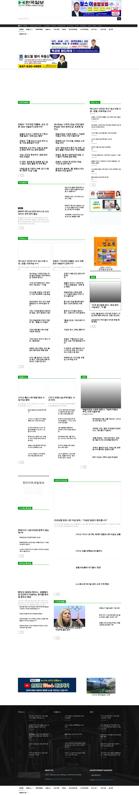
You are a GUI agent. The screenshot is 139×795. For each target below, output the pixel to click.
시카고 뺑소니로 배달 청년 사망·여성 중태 (103, 133)
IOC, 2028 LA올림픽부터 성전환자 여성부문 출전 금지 (69, 629)
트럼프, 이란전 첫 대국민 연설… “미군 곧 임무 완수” (68, 163)
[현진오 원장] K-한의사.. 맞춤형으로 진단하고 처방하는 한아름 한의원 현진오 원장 (33, 594)
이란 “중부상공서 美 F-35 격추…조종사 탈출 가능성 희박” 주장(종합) (70, 149)
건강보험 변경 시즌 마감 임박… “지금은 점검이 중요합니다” (80, 520)
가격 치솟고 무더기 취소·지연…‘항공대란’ (39, 340)
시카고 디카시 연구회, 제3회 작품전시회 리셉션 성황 (98, 534)
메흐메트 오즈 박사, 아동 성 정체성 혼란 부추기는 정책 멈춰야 (33, 149)
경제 (93, 277)
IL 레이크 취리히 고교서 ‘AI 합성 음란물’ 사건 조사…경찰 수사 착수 (36, 429)
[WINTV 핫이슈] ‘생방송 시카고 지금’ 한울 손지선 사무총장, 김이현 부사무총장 (74, 207)
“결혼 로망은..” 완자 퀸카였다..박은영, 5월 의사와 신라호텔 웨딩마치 (105, 439)
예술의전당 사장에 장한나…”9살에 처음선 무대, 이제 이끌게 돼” (70, 135)
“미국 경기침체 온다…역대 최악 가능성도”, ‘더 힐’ (106, 155)
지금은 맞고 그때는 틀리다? (74, 330)
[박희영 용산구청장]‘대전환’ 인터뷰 (29, 537)
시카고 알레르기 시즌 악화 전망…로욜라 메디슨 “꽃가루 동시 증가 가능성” (66, 456)
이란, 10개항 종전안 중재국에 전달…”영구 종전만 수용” (39, 312)
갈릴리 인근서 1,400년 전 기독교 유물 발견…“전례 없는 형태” (33, 135)
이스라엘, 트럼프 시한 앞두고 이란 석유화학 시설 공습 (39, 293)
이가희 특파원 (25, 508)
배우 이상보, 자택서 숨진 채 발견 (105, 457)
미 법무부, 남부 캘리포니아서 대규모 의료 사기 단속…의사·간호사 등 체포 (74, 350)
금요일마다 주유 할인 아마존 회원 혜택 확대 (105, 321)
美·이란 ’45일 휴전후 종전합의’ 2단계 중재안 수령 (74, 302)
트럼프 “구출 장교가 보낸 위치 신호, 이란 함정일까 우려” (33, 142)
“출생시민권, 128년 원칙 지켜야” (74, 321)
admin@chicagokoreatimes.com (62, 779)
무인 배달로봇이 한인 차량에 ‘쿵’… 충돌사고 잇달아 (39, 321)
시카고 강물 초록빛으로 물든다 (89, 551)
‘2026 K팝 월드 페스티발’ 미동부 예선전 (39, 331)
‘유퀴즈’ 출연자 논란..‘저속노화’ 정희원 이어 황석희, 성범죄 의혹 (106, 449)
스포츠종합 (60, 602)
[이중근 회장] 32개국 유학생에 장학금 (30, 613)
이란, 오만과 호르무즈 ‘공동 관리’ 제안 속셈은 (33, 156)
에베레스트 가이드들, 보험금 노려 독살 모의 (69, 142)
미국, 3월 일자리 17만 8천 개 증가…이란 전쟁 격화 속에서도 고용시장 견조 (39, 359)
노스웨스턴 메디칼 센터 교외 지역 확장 (92, 584)
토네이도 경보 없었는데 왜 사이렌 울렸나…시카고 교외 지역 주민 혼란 (67, 421)
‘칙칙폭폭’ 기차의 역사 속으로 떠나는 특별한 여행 (74, 216)
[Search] (119, 18)
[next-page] (22, 175)
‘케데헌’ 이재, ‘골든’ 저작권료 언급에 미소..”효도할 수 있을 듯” (106, 429)
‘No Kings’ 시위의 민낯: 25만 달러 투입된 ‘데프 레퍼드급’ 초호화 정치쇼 (69, 126)
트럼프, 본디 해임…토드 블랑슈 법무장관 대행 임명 (39, 349)
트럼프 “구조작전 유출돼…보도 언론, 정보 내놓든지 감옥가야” (33, 125)
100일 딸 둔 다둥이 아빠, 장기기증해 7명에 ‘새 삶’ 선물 (34, 170)
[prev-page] (19, 175)
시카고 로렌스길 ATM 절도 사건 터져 (61, 398)
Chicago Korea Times (87, 414)
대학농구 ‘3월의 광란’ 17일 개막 (109, 608)
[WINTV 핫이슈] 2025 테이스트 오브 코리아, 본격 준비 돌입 (33, 212)
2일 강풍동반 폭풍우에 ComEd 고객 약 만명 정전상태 (67, 429)
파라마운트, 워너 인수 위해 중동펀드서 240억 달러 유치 (39, 303)
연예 (84, 377)
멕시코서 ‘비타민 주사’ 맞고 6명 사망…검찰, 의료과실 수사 (105, 110)
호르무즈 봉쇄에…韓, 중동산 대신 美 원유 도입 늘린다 (69, 170)
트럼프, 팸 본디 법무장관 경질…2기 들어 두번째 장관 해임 (69, 156)
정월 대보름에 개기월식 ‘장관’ (88, 567)
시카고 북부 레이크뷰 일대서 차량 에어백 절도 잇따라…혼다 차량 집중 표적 (66, 412)
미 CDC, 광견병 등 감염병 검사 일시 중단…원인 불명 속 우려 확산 (33, 163)
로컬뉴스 (20, 208)
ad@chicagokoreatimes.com (104, 780)
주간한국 (23, 182)
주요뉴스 (23, 238)
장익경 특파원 (25, 563)
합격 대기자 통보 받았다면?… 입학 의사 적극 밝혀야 (74, 312)
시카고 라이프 (61, 480)
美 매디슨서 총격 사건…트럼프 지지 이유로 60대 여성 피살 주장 (37, 438)
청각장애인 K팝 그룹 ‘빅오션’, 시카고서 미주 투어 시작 (106, 420)
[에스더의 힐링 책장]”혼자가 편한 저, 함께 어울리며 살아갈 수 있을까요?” (74, 189)
